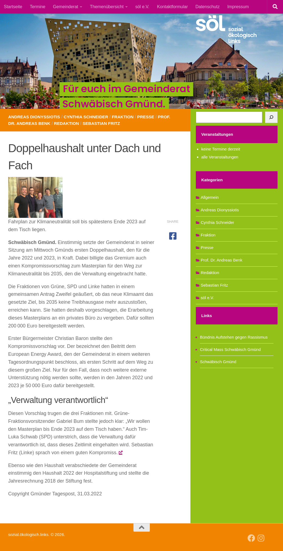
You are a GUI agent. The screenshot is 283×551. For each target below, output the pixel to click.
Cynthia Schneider (89, 117)
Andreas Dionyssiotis (35, 117)
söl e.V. (142, 6)
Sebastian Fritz (104, 123)
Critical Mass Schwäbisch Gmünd (230, 349)
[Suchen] (271, 117)
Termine (37, 6)
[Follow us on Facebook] (251, 538)
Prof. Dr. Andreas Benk (221, 260)
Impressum (238, 6)
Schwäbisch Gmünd (218, 361)
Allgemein (210, 197)
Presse (150, 117)
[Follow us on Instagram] (261, 538)
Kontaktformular (172, 6)
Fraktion (126, 117)
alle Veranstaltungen (219, 157)
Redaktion (68, 123)
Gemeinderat (65, 6)
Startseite (13, 6)
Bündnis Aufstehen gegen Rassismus (234, 337)
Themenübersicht (107, 6)
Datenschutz (207, 6)
